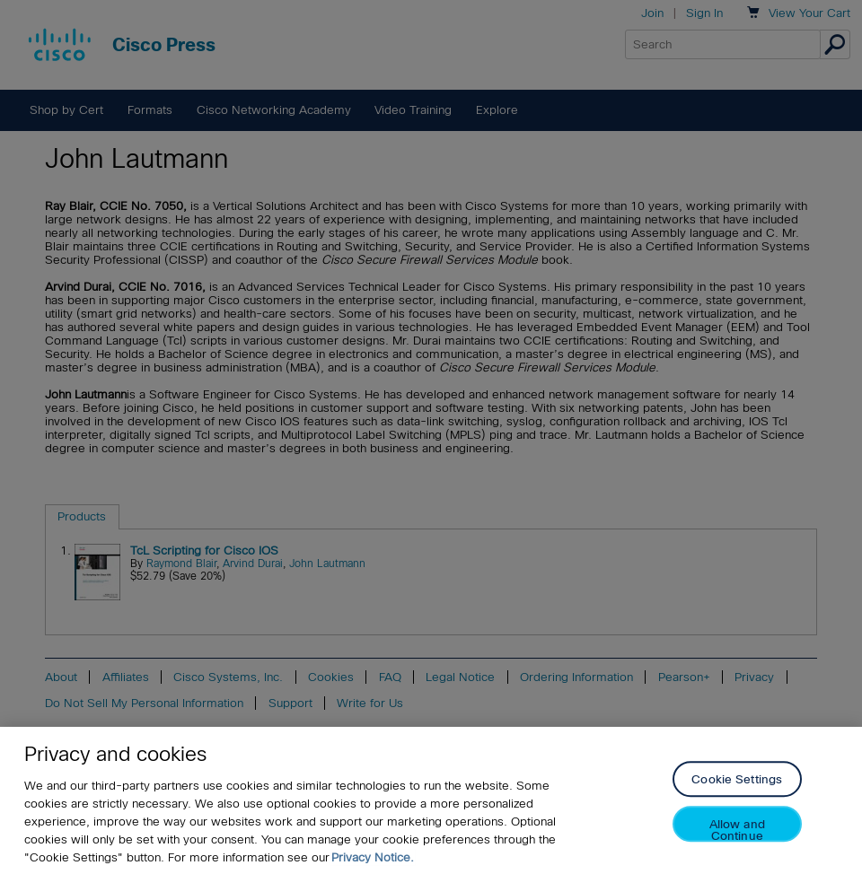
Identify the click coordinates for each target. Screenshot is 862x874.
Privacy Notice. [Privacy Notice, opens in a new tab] (372, 860)
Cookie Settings (736, 782)
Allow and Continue (737, 832)
